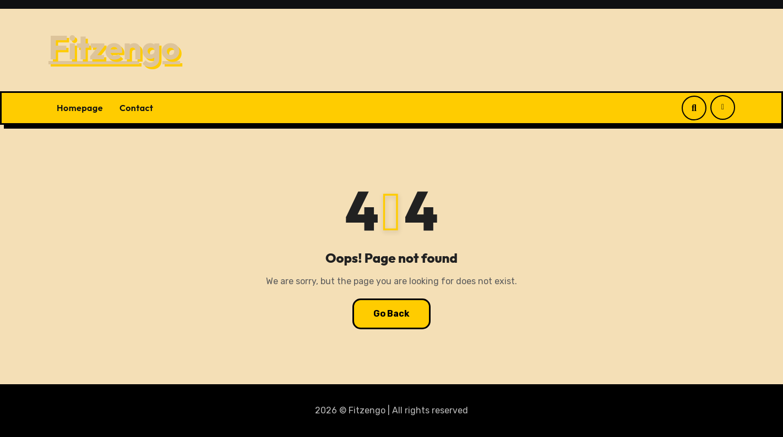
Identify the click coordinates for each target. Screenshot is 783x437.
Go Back (391, 313)
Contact (136, 107)
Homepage (80, 107)
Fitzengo (114, 47)
